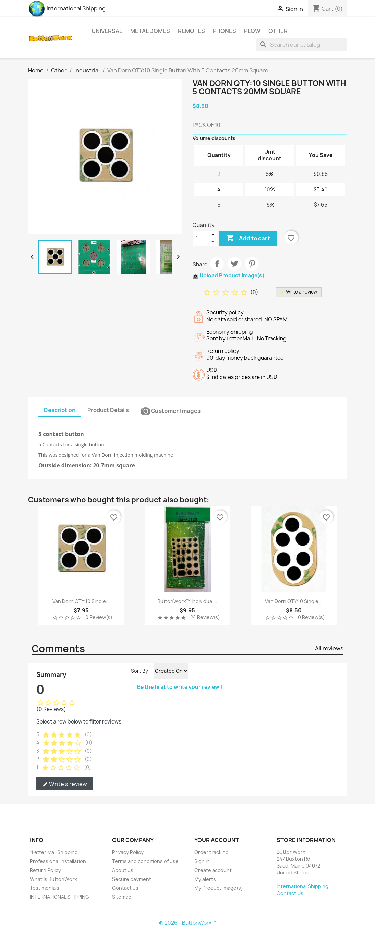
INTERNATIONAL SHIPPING (59, 897)
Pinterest (252, 264)
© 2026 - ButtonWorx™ (187, 923)
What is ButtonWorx (53, 879)
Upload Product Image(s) (232, 275)
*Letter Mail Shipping (54, 852)
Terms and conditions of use (145, 861)
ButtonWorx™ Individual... (187, 601)
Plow (252, 31)
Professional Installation (58, 861)
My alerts (205, 879)
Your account (216, 840)
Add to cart (248, 238)
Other (278, 31)
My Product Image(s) (218, 888)
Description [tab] (59, 410)
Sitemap (121, 897)
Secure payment (131, 879)
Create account (213, 870)
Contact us (125, 888)
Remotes (191, 31)
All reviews (329, 648)
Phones (224, 31)
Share (217, 264)
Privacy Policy (128, 852)
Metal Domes (150, 31)
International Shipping (67, 8)
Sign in (202, 861)
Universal (107, 31)
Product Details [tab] (108, 410)
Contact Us (290, 893)
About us (122, 870)
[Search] (301, 44)
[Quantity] (201, 238)
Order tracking (211, 852)
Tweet (234, 264)
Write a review (64, 784)
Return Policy (45, 870)
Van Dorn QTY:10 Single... (81, 601)
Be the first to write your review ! (179, 687)
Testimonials (44, 888)
